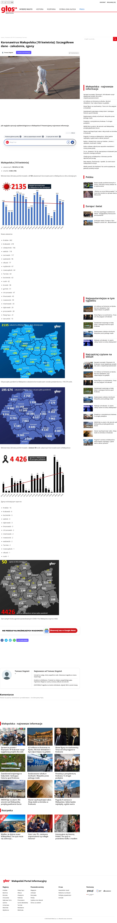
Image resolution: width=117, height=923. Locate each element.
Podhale (20, 898)
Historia (39, 9)
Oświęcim (21, 895)
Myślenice (6, 910)
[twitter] (6, 640)
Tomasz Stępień (8, 52)
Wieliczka (20, 910)
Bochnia (5, 893)
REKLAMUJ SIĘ (111, 2)
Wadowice (21, 908)
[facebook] (2, 640)
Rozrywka (51, 9)
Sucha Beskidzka (23, 903)
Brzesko (5, 895)
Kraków (5, 890)
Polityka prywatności (65, 895)
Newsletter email (64, 890)
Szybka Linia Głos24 (67, 9)
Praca (81, 9)
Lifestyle (33, 893)
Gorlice (5, 903)
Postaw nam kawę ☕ (23, 52)
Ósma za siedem (36, 903)
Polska (89, 177)
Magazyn (33, 890)
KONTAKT (103, 2)
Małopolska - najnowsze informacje (21, 723)
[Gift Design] (90, 894)
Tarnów (20, 905)
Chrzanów (6, 898)
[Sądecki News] (98, 891)
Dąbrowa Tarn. (7, 900)
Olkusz (20, 893)
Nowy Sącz (21, 890)
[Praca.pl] (90, 891)
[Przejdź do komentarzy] (74, 52)
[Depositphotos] (107, 891)
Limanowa (6, 905)
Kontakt (61, 898)
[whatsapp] (14, 640)
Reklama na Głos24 (64, 893)
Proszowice (21, 900)
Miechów (5, 908)
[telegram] (10, 640)
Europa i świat (94, 206)
